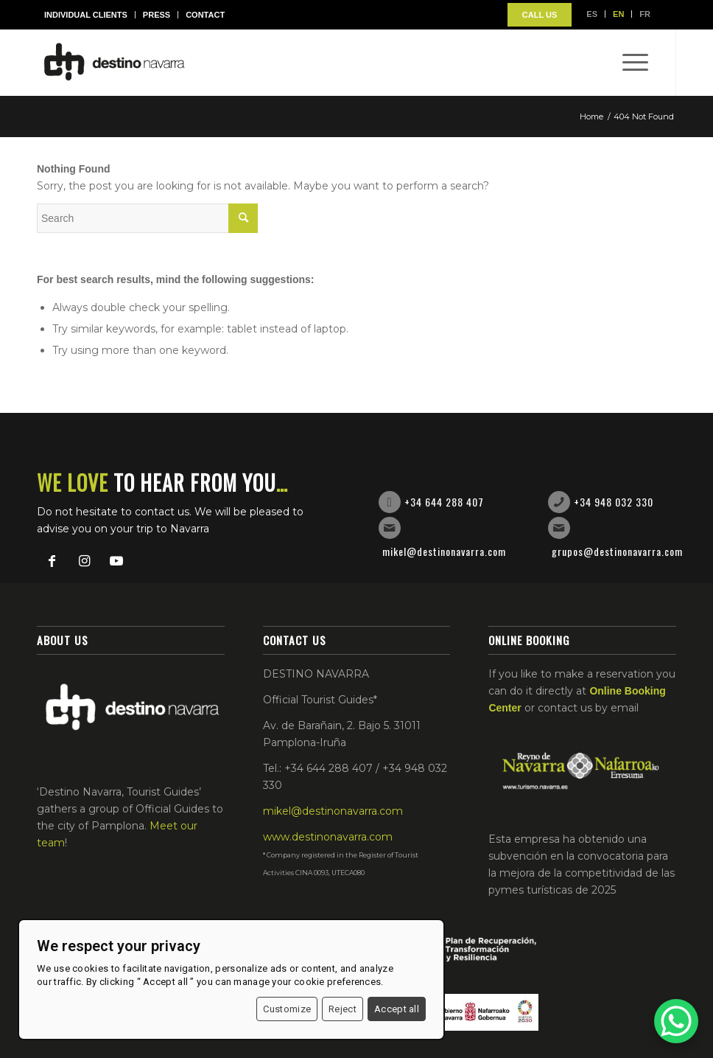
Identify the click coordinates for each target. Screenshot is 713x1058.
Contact (205, 14)
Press (156, 14)
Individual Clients (85, 14)
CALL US (539, 14)
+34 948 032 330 (613, 501)
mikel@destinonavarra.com (444, 551)
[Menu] (627, 62)
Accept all (396, 1009)
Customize (287, 1009)
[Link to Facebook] (52, 561)
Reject (342, 1009)
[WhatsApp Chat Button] (676, 1021)
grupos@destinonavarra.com (617, 551)
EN (618, 14)
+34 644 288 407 (444, 501)
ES (591, 14)
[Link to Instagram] (84, 561)
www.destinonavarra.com (328, 836)
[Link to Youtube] (116, 561)
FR (644, 14)
